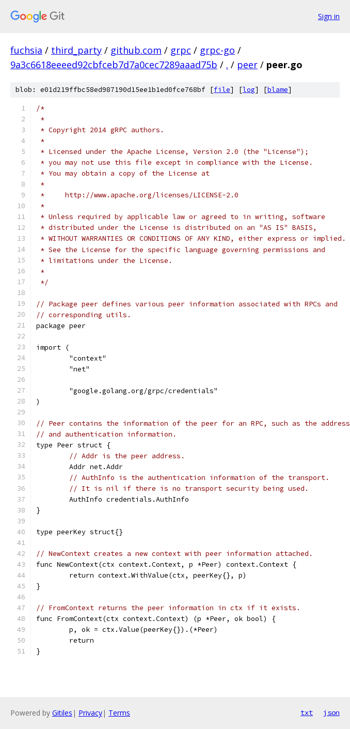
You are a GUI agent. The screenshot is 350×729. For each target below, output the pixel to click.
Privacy (90, 713)
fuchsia (26, 50)
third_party (76, 50)
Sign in (329, 16)
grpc (180, 50)
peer (247, 64)
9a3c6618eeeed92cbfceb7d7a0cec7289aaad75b (113, 64)
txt (306, 712)
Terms (119, 713)
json (331, 712)
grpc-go (217, 50)
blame (277, 89)
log (249, 89)
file (222, 89)
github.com (136, 50)
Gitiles (62, 713)
